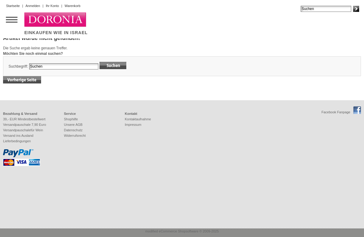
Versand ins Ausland (18, 135)
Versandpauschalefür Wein (23, 130)
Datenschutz (73, 130)
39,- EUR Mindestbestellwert (24, 119)
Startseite (13, 6)
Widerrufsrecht (75, 135)
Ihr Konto (52, 6)
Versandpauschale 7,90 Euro (24, 124)
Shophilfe (71, 119)
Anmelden (33, 6)
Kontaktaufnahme (138, 119)
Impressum (133, 124)
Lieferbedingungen (17, 141)
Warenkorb (72, 6)
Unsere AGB (73, 124)
